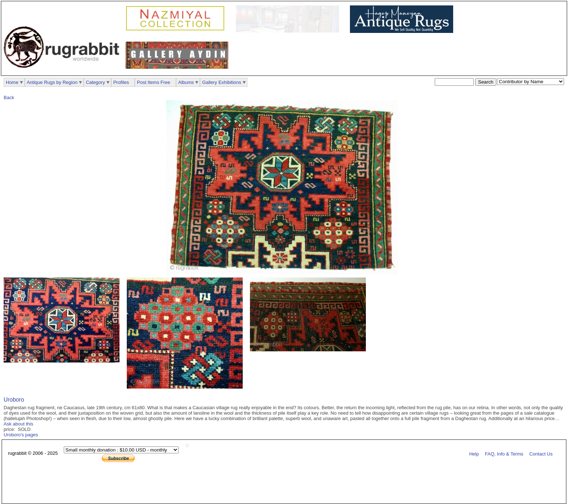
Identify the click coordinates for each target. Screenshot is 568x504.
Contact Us (540, 453)
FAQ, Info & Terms (504, 453)
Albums (186, 82)
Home (12, 82)
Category (95, 82)
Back (9, 97)
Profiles (121, 82)
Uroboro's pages (21, 434)
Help (474, 453)
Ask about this (18, 424)
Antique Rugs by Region (52, 82)
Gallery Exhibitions (221, 82)
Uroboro (14, 400)
